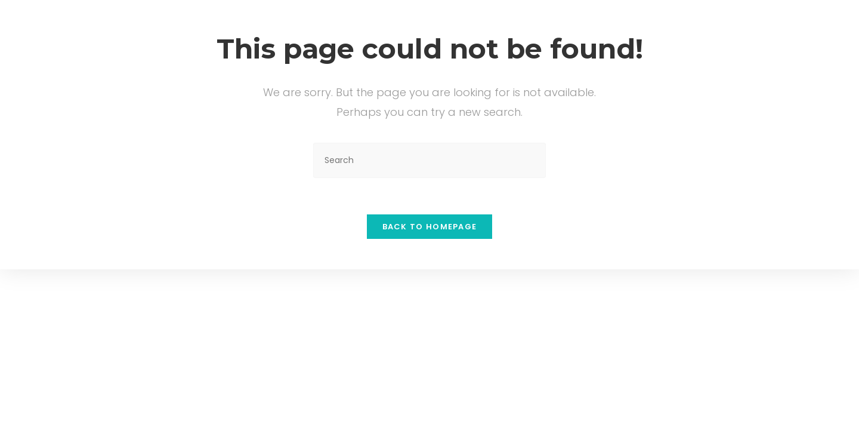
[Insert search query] (429, 160)
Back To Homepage (429, 226)
